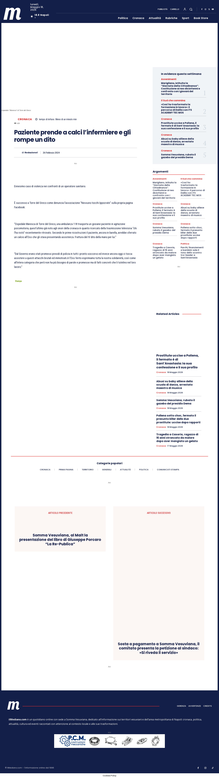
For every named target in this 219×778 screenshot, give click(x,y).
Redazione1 (31, 152)
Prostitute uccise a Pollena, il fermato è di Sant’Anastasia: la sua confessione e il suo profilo (180, 125)
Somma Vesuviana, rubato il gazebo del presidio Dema (178, 156)
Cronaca (25, 119)
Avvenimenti (168, 79)
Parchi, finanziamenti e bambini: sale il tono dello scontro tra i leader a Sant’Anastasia (192, 252)
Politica (185, 244)
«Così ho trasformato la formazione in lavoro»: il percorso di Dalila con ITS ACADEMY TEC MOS (176, 108)
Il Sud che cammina (173, 100)
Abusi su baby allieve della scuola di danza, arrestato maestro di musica (177, 141)
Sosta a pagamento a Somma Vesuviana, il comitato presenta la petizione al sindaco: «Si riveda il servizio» (159, 648)
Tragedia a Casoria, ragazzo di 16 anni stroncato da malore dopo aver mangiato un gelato (164, 252)
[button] (191, 9)
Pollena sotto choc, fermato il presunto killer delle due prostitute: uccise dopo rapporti (191, 232)
